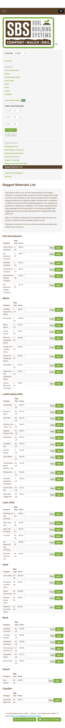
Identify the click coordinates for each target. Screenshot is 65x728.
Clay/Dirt (8, 94)
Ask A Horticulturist (15, 100)
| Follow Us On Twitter (49, 719)
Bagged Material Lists (14, 167)
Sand (7, 84)
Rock (7, 87)
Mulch (7, 74)
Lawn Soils (9, 81)
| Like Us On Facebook (25, 719)
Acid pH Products (12, 157)
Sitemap (8, 176)
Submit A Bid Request (14, 173)
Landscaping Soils (12, 77)
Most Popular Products (14, 150)
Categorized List (11, 146)
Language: (9, 53)
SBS (4, 11)
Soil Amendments (12, 70)
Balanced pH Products (14, 153)
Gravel (7, 91)
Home (8, 61)
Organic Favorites (12, 160)
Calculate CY (10, 130)
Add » (58, 248)
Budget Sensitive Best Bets (16, 164)
